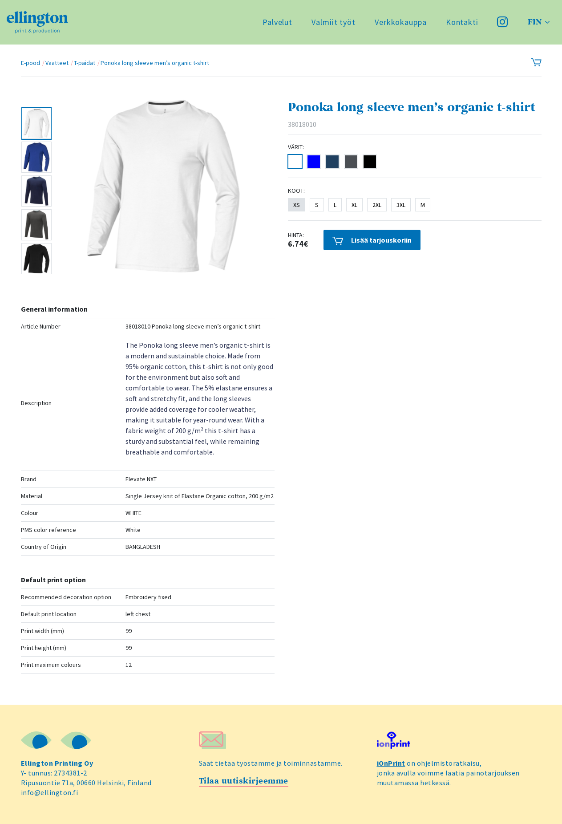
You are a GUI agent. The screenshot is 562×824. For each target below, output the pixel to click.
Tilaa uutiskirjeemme (243, 781)
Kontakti (462, 22)
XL (354, 205)
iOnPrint (391, 763)
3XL (400, 205)
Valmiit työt (333, 22)
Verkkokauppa (401, 22)
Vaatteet (57, 63)
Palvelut (277, 22)
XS (296, 205)
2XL (376, 205)
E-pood (30, 63)
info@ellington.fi (49, 792)
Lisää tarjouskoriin (372, 240)
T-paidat (84, 63)
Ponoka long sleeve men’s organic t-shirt (155, 63)
